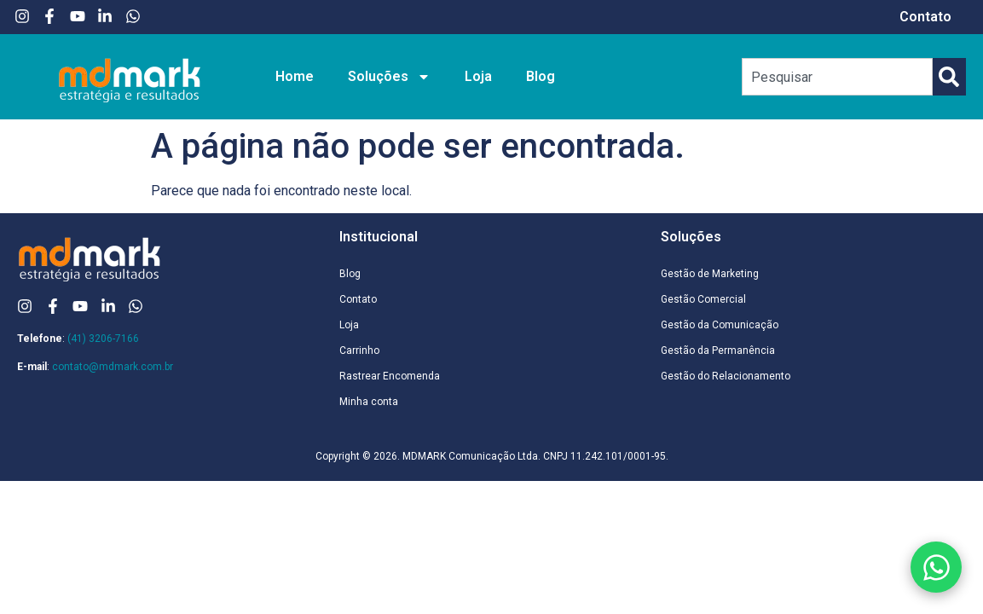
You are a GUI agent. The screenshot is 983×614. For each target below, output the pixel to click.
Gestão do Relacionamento (725, 376)
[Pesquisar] (949, 77)
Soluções (389, 76)
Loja (478, 76)
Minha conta (368, 402)
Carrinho (359, 350)
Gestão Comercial (703, 299)
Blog (540, 76)
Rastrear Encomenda (389, 376)
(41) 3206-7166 (103, 339)
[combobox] (837, 77)
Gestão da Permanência (718, 350)
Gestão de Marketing (710, 274)
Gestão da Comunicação (719, 325)
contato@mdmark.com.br (112, 367)
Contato (925, 17)
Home (294, 76)
